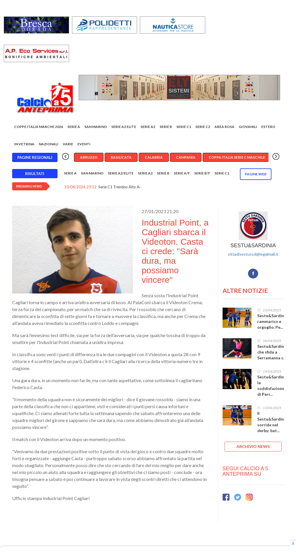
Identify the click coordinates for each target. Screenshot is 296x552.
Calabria (154, 157)
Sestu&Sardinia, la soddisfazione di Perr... (272, 385)
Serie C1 (183, 126)
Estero (268, 126)
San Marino (95, 126)
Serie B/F (202, 173)
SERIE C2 (202, 126)
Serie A (73, 126)
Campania (185, 157)
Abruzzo (88, 157)
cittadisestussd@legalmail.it (253, 254)
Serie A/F (182, 173)
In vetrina (24, 144)
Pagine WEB (256, 174)
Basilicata (121, 157)
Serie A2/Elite (121, 173)
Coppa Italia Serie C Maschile (237, 157)
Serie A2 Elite (123, 126)
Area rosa (224, 126)
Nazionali (48, 144)
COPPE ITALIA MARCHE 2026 (38, 126)
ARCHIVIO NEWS (253, 446)
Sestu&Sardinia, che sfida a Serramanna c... (272, 352)
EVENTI (83, 144)
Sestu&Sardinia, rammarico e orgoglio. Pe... (272, 321)
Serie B (166, 126)
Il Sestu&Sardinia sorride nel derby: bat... (272, 422)
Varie (68, 144)
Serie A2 (147, 126)
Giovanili (248, 126)
